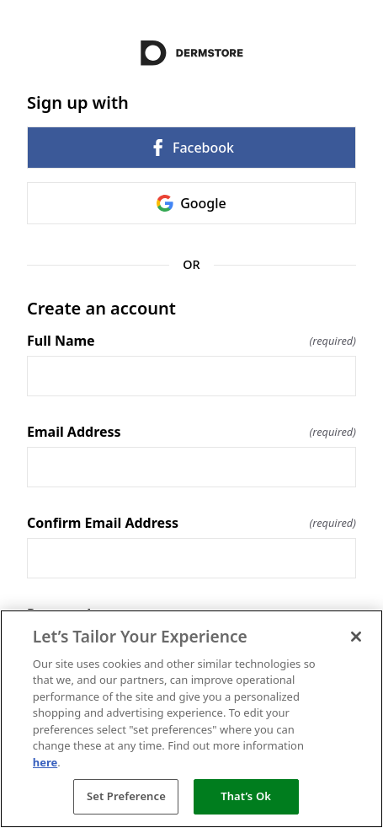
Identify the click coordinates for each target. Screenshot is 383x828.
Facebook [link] (191, 147)
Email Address (191, 431)
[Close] (356, 636)
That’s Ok (246, 796)
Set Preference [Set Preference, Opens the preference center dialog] (126, 796)
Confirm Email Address (191, 522)
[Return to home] (191, 53)
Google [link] (191, 203)
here (45, 762)
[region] (191, 719)
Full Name (191, 340)
